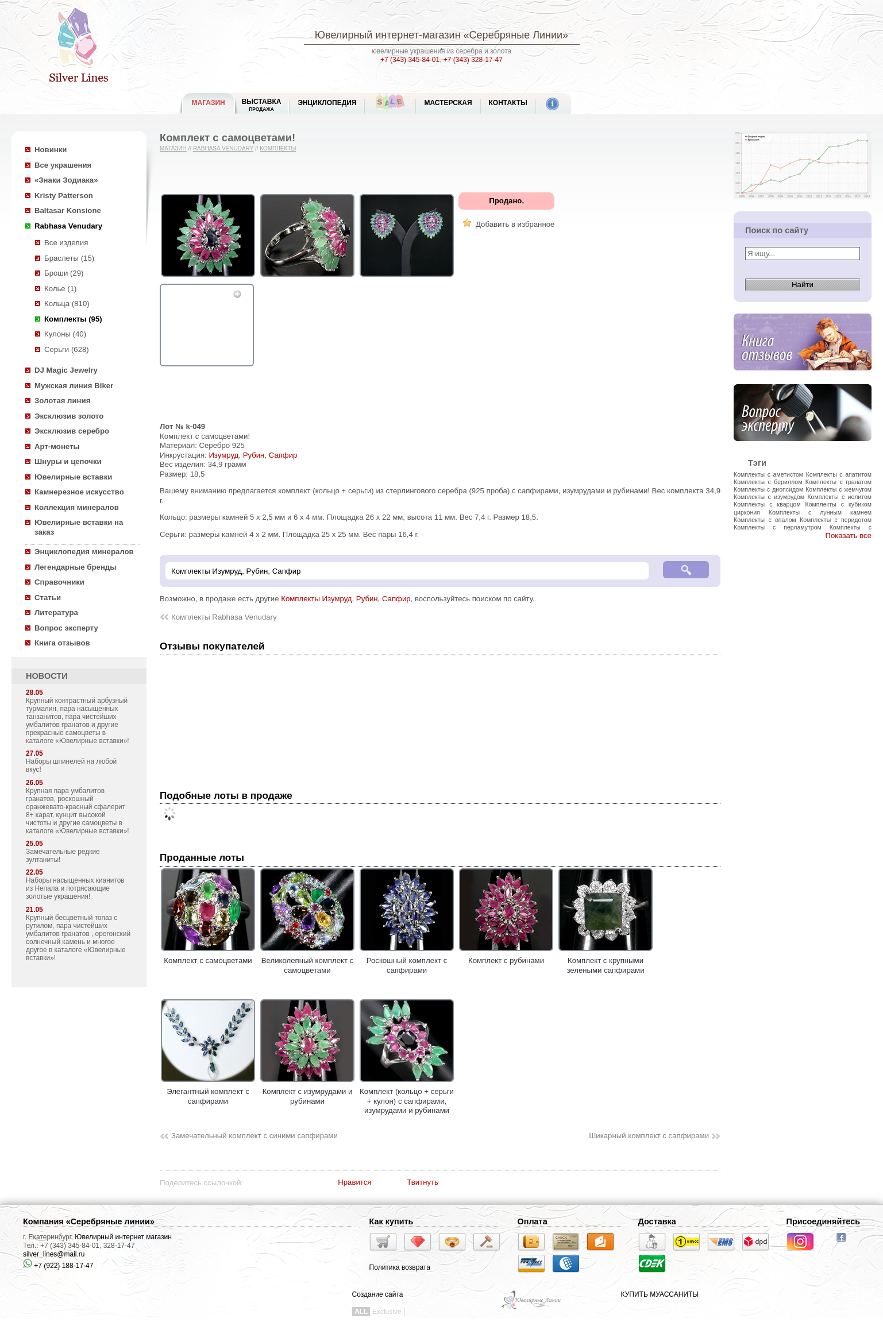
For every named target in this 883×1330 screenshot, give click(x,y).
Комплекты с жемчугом (838, 489)
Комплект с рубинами (506, 956)
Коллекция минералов (76, 507)
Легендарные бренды (75, 567)
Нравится (354, 1182)
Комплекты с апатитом (839, 474)
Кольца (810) (67, 303)
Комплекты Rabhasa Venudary (224, 617)
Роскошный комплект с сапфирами (407, 961)
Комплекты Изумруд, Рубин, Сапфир (345, 598)
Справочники (59, 582)
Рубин (254, 455)
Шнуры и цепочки (68, 461)
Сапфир (283, 455)
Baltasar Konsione (67, 210)
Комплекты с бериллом (768, 481)
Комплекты (278, 148)
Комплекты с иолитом (839, 496)
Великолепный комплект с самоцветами (307, 961)
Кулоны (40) (65, 334)
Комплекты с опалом (765, 519)
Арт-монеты (57, 446)
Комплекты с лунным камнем (820, 512)
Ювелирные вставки (73, 477)
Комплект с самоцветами (208, 956)
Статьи (47, 597)
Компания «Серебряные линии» (89, 1221)
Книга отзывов (62, 643)
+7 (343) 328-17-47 (473, 60)
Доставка (657, 1221)
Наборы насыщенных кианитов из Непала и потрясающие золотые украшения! (75, 888)
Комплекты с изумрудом (769, 496)
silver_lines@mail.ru (54, 1254)
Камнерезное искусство (79, 492)
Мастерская (448, 103)
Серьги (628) (66, 349)
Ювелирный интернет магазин (123, 1237)
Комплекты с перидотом (836, 519)
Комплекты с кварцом (767, 504)
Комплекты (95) (73, 319)
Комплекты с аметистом (768, 474)
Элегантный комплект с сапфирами (208, 1091)
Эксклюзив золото (68, 416)
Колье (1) (60, 288)
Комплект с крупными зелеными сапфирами (605, 961)
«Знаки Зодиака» (66, 180)
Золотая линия (62, 400)
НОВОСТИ (47, 676)
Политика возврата (399, 1267)
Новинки (50, 149)
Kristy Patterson (63, 195)
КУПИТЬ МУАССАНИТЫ (660, 1294)
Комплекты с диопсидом (768, 489)
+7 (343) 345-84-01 (409, 60)
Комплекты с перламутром (778, 527)
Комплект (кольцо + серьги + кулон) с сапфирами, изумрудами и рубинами (407, 1096)
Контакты (508, 103)
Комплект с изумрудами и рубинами (307, 1091)
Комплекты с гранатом (838, 481)
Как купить (391, 1221)
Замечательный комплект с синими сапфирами (254, 1135)
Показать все (848, 535)
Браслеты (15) (69, 258)
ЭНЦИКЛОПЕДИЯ (327, 103)
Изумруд (223, 455)
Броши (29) (63, 273)
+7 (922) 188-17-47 (58, 1266)
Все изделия (66, 242)
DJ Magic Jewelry (66, 370)
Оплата (532, 1221)
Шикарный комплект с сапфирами (649, 1135)
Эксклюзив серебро (71, 431)
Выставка (262, 105)
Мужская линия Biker (73, 385)
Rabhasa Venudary (68, 226)
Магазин (173, 148)
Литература (56, 612)
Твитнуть (422, 1182)
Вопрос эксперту (66, 628)
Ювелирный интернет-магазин (388, 35)
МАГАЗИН (208, 103)
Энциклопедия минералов (84, 551)
